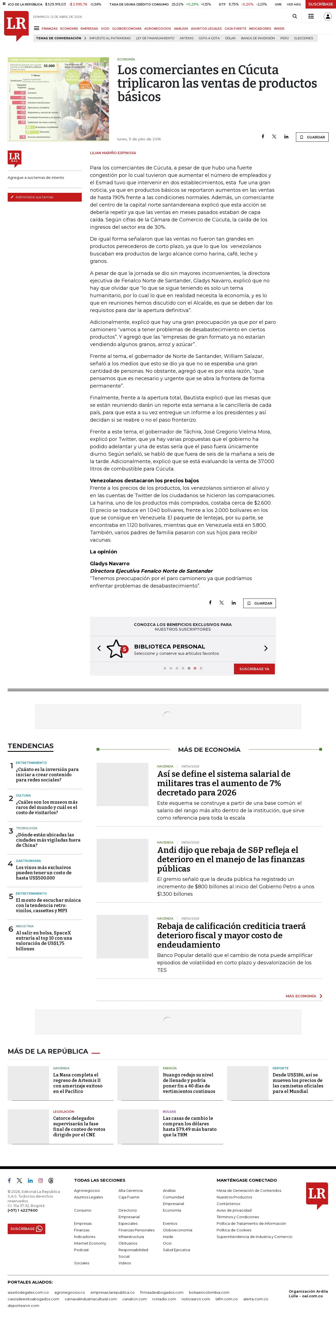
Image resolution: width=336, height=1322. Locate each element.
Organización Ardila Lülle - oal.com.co (308, 1293)
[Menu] (37, 28)
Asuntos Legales (88, 1197)
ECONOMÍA (69, 28)
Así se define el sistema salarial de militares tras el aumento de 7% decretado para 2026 (223, 783)
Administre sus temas (31, 197)
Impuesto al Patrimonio (110, 38)
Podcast (81, 1250)
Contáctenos (228, 1203)
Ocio (167, 1243)
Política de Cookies (234, 1230)
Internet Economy (90, 1243)
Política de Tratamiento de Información (251, 1223)
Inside (168, 1236)
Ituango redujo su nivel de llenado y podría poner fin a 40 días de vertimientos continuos (189, 1083)
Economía (172, 1210)
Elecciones (303, 38)
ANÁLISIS (181, 28)
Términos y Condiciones (238, 1217)
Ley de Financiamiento (155, 38)
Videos (124, 1263)
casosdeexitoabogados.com (33, 1299)
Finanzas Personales (136, 1230)
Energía (170, 1068)
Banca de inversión (258, 38)
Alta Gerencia (130, 1190)
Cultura (23, 795)
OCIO (105, 28)
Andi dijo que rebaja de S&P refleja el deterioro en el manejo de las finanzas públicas (231, 859)
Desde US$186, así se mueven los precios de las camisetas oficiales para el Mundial (298, 1083)
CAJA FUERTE (235, 28)
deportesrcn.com (23, 1305)
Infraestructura (131, 1236)
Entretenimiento (31, 763)
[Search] (294, 16)
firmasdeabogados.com (161, 1292)
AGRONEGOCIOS (157, 28)
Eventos (170, 1223)
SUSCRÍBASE (320, 4)
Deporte (281, 1068)
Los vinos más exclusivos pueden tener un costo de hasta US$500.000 (44, 873)
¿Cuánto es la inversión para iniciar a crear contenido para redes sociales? (47, 775)
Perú (284, 38)
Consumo (82, 1210)
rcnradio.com (164, 1299)
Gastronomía (28, 861)
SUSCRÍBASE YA (254, 669)
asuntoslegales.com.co (28, 1292)
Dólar (230, 38)
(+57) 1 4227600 (23, 1210)
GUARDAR (312, 137)
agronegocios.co (69, 1292)
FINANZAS (50, 28)
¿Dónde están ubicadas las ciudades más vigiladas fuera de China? (48, 840)
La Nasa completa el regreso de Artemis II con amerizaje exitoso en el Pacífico (78, 1083)
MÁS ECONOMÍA (301, 996)
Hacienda (61, 1068)
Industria (24, 926)
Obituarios (127, 1243)
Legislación (63, 1112)
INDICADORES (260, 28)
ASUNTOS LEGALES (206, 28)
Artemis (186, 38)
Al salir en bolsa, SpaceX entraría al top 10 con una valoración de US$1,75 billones (44, 940)
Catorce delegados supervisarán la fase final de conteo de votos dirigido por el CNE (79, 1126)
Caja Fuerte (128, 1197)
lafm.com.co (227, 1299)
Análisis (169, 1190)
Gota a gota (209, 38)
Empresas (83, 1223)
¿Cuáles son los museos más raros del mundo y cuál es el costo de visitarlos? (47, 807)
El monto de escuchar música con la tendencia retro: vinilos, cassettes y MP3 (48, 905)
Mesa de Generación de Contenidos (249, 1190)
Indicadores (84, 1236)
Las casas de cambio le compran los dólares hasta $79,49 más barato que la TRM (190, 1126)
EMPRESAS (89, 28)
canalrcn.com (134, 1299)
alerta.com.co (255, 1299)
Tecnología (26, 828)
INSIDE (279, 28)
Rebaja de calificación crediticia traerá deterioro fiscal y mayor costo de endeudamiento (231, 935)
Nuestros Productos (234, 1197)
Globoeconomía (177, 1230)
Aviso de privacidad (234, 1210)
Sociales (81, 1263)
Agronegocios (87, 1190)
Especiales (127, 1223)
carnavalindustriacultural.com (91, 1299)
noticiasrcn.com (196, 1299)
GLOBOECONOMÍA (127, 28)
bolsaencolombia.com (209, 1292)
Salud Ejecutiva (176, 1250)
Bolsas (169, 1112)
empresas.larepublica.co (113, 1292)
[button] (97, 649)
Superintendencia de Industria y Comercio (254, 1236)
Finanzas (81, 1230)
